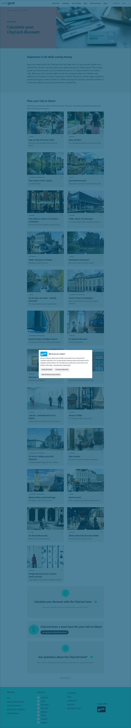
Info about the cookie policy (62, 365)
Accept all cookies (47, 369)
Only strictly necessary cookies (51, 374)
